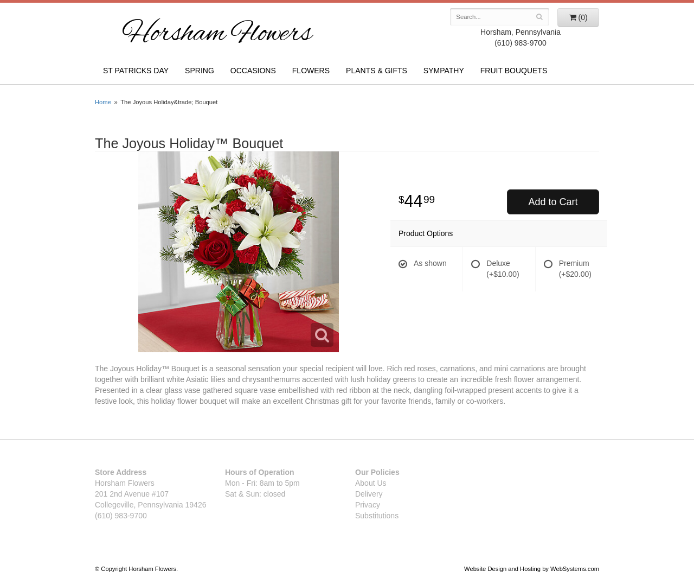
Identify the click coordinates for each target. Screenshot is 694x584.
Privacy (367, 504)
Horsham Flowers (217, 35)
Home (103, 102)
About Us (371, 483)
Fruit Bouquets (513, 70)
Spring (199, 70)
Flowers (311, 70)
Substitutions (377, 515)
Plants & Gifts (376, 70)
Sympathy (443, 70)
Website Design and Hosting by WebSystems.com (531, 569)
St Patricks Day (136, 70)
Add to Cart (552, 201)
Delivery (369, 494)
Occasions (253, 70)
